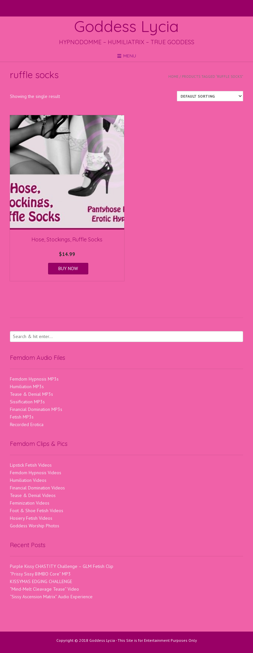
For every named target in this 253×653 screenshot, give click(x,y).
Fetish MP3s (22, 417)
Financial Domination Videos (37, 488)
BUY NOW (68, 268)
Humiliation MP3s (27, 386)
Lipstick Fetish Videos (31, 465)
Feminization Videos (29, 503)
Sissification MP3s (27, 402)
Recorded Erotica (26, 424)
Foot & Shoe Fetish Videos (36, 510)
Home (173, 76)
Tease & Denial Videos (33, 495)
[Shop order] (210, 96)
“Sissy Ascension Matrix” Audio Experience (51, 597)
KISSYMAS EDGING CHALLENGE (41, 581)
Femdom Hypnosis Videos (35, 473)
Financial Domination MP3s (36, 409)
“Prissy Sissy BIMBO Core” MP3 (40, 574)
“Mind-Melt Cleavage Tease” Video (44, 589)
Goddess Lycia (126, 26)
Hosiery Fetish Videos (31, 518)
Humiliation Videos (28, 480)
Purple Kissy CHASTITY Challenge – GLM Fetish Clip (61, 566)
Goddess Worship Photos (34, 526)
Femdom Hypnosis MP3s (34, 379)
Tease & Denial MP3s (31, 394)
